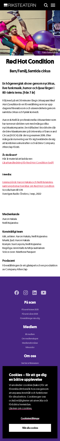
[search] (46, 5)
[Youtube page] (43, 292)
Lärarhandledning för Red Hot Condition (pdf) (28, 162)
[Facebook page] (16, 292)
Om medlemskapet (30, 338)
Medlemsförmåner (30, 342)
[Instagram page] (25, 292)
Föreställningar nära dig (30, 318)
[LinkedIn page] (34, 292)
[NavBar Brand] (20, 5)
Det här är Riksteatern (30, 363)
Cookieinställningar (30, 418)
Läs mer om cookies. (20, 408)
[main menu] (53, 5)
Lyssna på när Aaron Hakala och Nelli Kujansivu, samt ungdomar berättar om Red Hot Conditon (28, 184)
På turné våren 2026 (30, 313)
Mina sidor (30, 347)
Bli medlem (30, 334)
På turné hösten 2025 (30, 309)
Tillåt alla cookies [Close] (30, 427)
